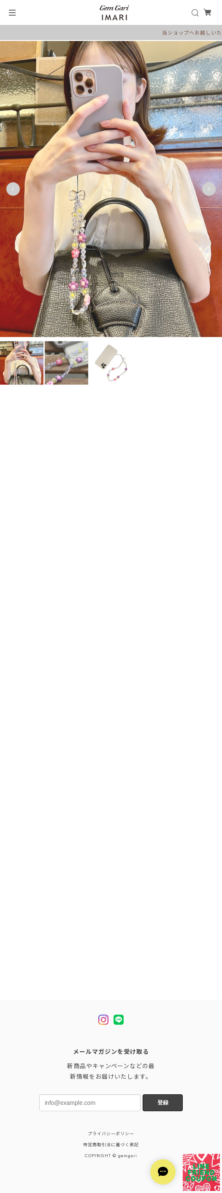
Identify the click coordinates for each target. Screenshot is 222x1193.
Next (209, 191)
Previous (13, 191)
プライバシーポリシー (111, 1134)
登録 (162, 1102)
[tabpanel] (111, 191)
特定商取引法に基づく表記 (111, 1145)
